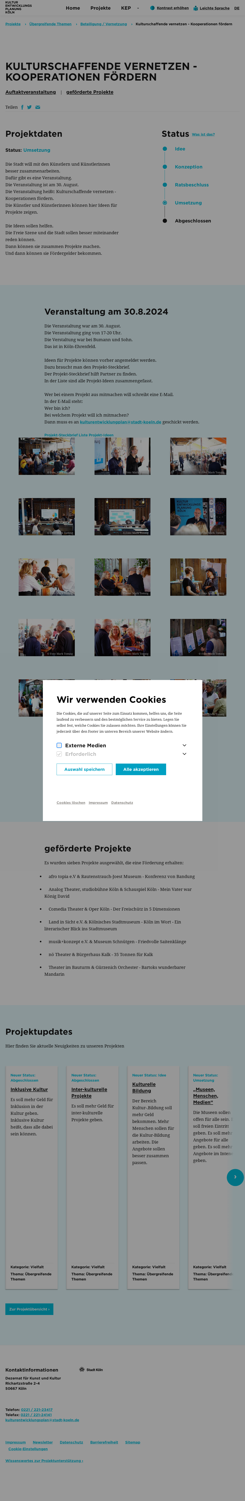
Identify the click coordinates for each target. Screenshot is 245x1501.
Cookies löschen (71, 803)
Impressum (98, 803)
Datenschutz (122, 803)
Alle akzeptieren (141, 769)
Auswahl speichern (84, 769)
